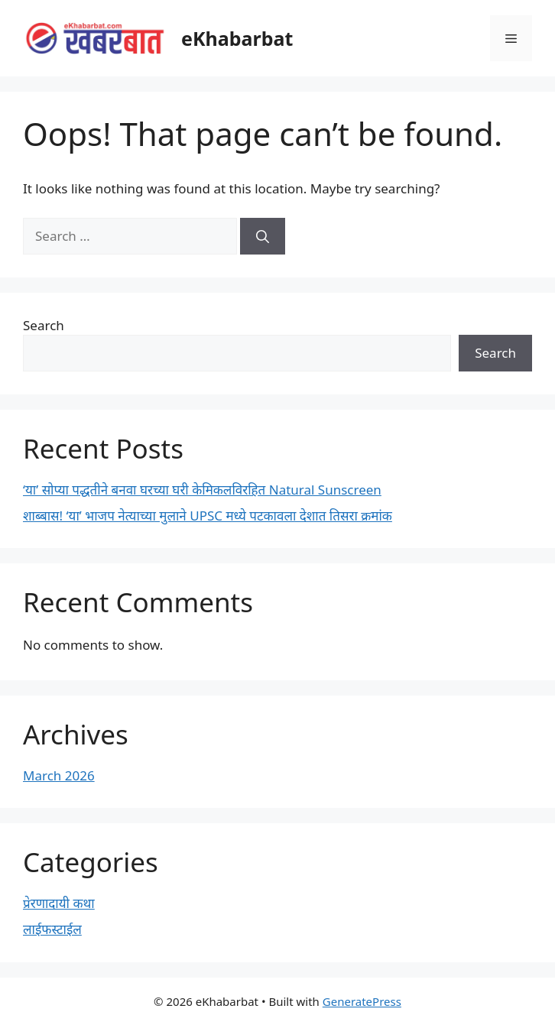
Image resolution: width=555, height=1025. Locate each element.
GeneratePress (362, 1001)
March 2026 (59, 775)
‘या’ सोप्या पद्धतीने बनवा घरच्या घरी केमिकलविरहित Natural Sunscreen (202, 489)
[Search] (262, 236)
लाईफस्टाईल (52, 929)
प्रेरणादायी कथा (59, 903)
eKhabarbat (237, 38)
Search (43, 325)
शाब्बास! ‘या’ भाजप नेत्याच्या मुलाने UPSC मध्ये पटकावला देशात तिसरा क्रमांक (207, 515)
